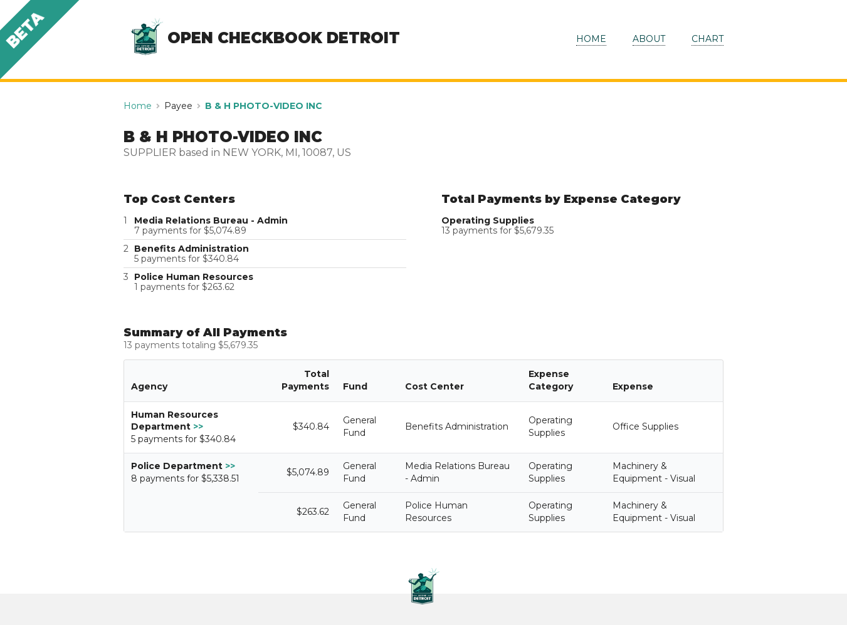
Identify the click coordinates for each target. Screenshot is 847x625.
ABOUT (649, 38)
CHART (707, 38)
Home (138, 105)
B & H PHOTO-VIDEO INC (263, 105)
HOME (591, 38)
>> (198, 426)
